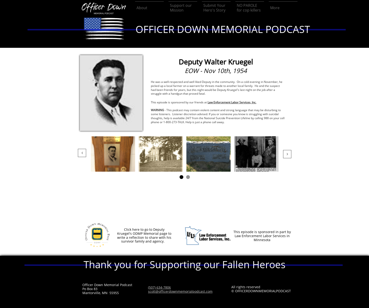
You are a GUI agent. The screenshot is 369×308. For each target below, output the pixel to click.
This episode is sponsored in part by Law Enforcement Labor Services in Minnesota (262, 236)
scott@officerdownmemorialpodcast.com (180, 291)
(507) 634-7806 (159, 287)
